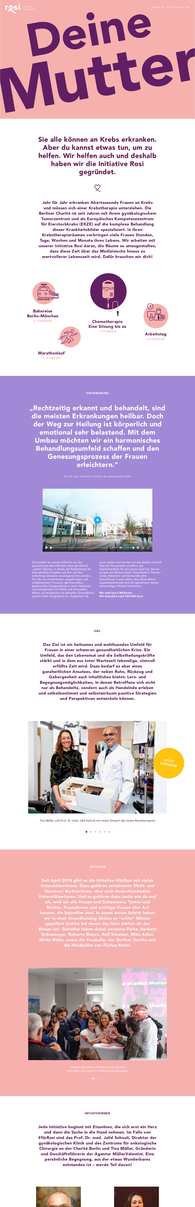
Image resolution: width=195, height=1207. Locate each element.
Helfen (185, 7)
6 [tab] (110, 833)
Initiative (152, 7)
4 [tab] (101, 833)
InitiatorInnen (169, 7)
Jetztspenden (161, 644)
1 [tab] (87, 833)
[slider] (80, 547)
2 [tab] (92, 833)
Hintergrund (127, 7)
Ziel (140, 7)
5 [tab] (106, 833)
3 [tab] (96, 833)
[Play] (46, 547)
